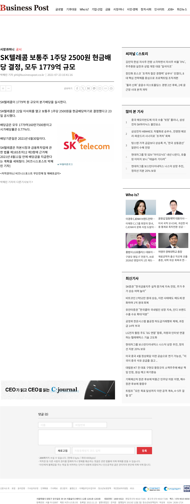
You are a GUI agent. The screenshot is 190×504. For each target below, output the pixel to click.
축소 (8, 88)
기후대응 (71, 9)
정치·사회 (146, 9)
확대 (3, 88)
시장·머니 (118, 9)
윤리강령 (21, 488)
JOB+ (170, 9)
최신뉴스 (182, 9)
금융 (107, 9)
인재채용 (44, 488)
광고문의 (63, 488)
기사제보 (54, 488)
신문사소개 (4, 488)
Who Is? (84, 9)
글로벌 (59, 9)
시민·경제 (132, 9)
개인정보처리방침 (120, 488)
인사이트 (159, 9)
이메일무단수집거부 (87, 488)
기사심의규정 (32, 488)
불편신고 (73, 488)
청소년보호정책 (104, 488)
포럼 (13, 488)
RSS (132, 488)
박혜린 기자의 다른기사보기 (15, 182)
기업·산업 (97, 9)
